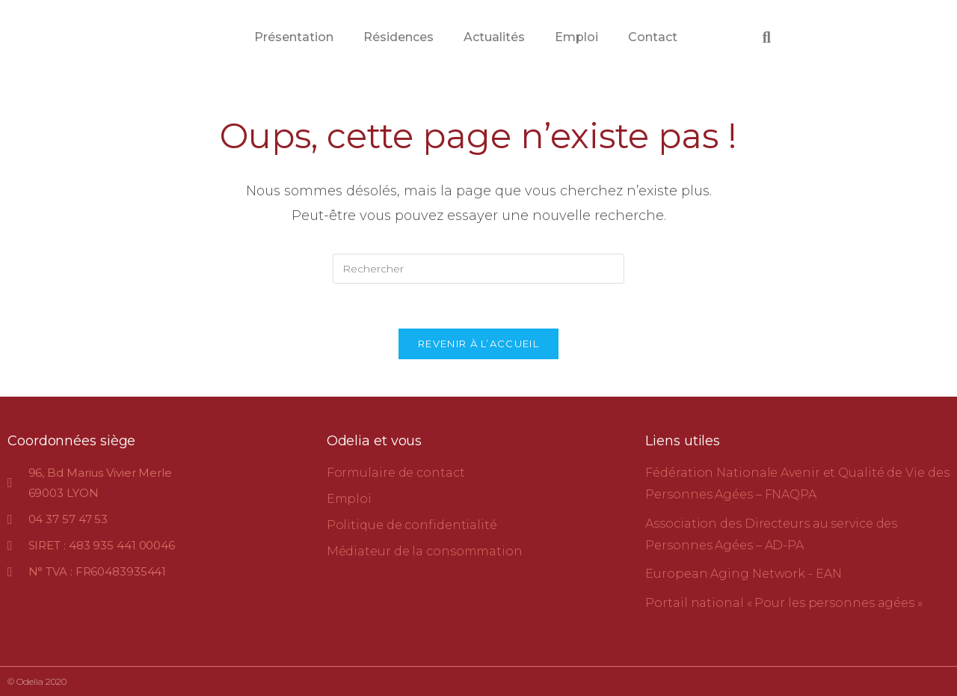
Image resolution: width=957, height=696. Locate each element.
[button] (766, 37)
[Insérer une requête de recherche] (478, 269)
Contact (652, 37)
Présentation (293, 37)
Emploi (576, 37)
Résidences (398, 37)
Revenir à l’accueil (478, 343)
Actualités (494, 37)
